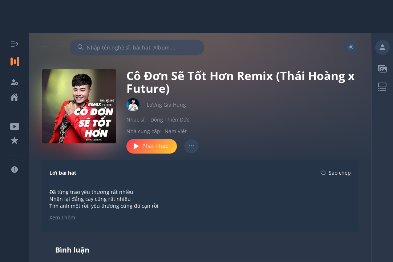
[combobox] (137, 47)
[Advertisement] (196, 16)
